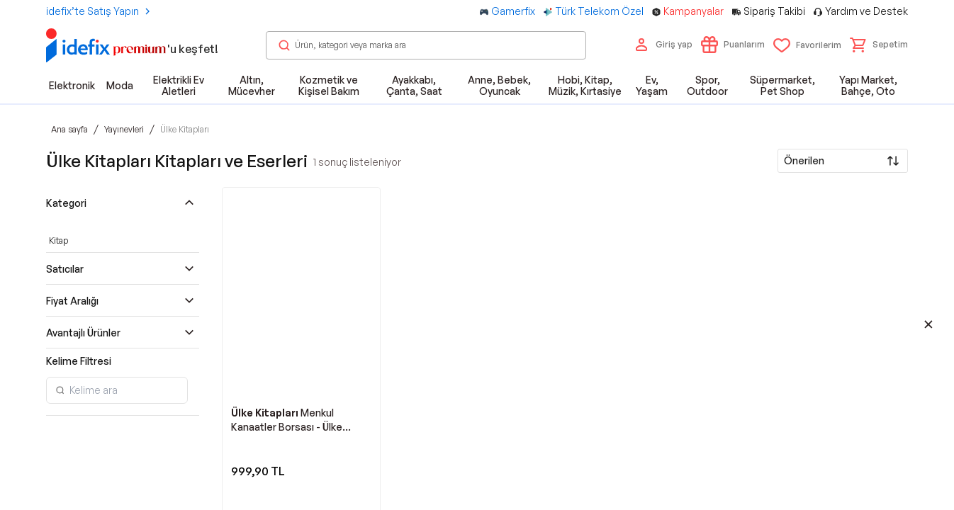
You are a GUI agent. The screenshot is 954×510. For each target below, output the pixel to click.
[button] (879, 44)
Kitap (58, 240)
